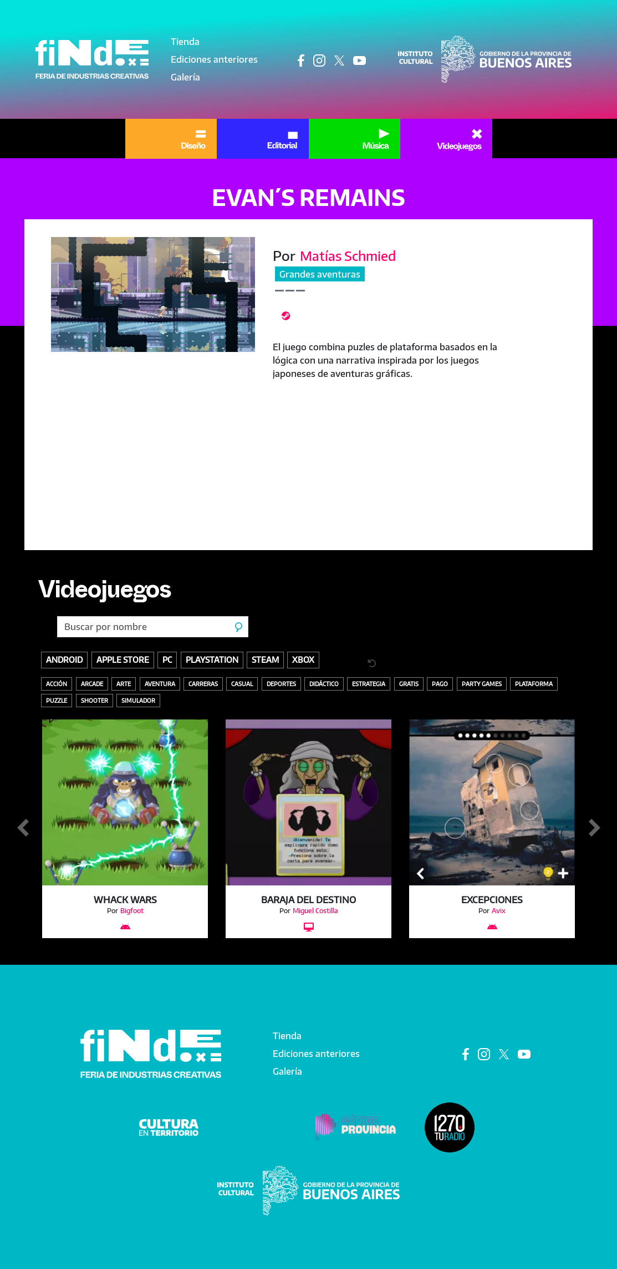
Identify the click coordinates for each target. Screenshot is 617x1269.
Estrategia (368, 683)
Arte (123, 683)
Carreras (203, 683)
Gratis (409, 683)
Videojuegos (108, 593)
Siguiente (594, 828)
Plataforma (534, 683)
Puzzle (56, 700)
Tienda (185, 41)
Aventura (160, 683)
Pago (440, 683)
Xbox (303, 659)
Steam (265, 659)
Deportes (281, 683)
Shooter (94, 700)
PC (167, 659)
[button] (153, 294)
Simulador (138, 700)
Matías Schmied (349, 256)
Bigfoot (132, 911)
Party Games (482, 683)
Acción (56, 683)
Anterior (22, 828)
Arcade (92, 683)
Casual (242, 683)
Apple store (122, 659)
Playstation (212, 659)
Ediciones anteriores (214, 59)
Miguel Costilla (315, 911)
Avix (499, 911)
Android (64, 659)
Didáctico (324, 683)
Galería (185, 77)
